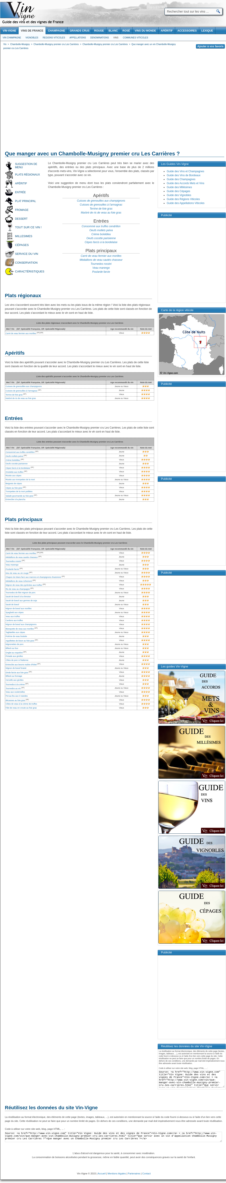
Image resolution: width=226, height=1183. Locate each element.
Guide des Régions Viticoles (183, 199)
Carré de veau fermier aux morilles (101, 255)
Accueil (101, 1173)
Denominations (99, 37)
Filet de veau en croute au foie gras (21, 708)
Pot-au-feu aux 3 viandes (17, 696)
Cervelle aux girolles (14, 680)
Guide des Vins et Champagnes (185, 171)
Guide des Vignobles (179, 195)
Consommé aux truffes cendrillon (101, 226)
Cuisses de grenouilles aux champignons (101, 200)
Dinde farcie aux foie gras (17, 672)
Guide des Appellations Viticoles (186, 203)
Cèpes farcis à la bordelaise (101, 242)
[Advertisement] (41, 101)
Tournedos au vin (13, 688)
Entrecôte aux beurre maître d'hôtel (21, 664)
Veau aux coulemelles (15, 692)
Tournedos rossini (101, 263)
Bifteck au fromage (14, 676)
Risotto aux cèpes (13, 475)
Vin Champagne (12, 37)
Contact (146, 1173)
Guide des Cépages (178, 191)
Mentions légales (117, 1173)
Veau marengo (101, 267)
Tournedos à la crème (15, 684)
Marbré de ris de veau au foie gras (101, 212)
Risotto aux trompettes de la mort (20, 479)
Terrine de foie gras (101, 208)
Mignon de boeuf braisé (16, 668)
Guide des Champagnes (181, 179)
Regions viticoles (54, 37)
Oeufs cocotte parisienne (101, 238)
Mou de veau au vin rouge (17, 573)
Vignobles (31, 37)
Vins (115, 37)
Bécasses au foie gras (15, 700)
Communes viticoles (135, 37)
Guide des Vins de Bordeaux (184, 175)
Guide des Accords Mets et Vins (185, 183)
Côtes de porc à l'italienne (17, 660)
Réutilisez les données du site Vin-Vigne (51, 1107)
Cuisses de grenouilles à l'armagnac (101, 204)
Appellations (77, 37)
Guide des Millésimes (179, 187)
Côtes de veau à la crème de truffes (21, 704)
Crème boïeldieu (101, 234)
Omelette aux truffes (14, 472)
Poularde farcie (101, 271)
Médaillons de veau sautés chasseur (101, 259)
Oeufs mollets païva (101, 230)
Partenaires (134, 1173)
